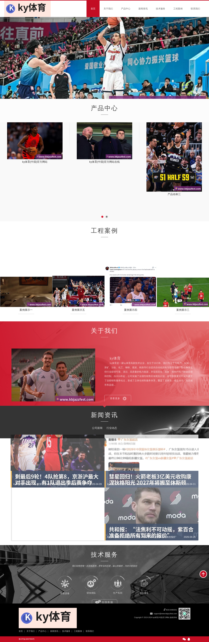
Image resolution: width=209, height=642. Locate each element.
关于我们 (108, 8)
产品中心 (125, 8)
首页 (93, 8)
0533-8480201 (171, 610)
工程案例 (178, 8)
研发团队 (91, 595)
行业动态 (112, 438)
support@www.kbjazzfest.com (165, 614)
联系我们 (195, 8)
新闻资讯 (143, 8)
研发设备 (65, 595)
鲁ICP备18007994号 (27, 639)
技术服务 (160, 8)
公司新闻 (97, 438)
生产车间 (118, 595)
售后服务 (144, 595)
